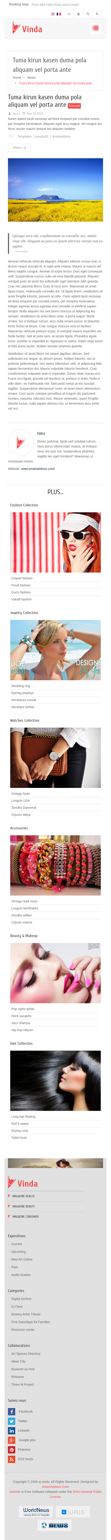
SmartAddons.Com (55, 1487)
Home (17, 77)
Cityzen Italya (20, 814)
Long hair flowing (23, 1116)
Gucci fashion (21, 592)
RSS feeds (25, 1459)
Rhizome (17, 1377)
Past (14, 1267)
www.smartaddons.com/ (38, 469)
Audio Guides (20, 1275)
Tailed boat (19, 1137)
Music (31, 77)
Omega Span (20, 793)
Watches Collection (24, 720)
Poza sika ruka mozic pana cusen (55, 4)
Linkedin (24, 1430)
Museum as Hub (23, 1369)
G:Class (17, 1306)
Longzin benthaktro (24, 908)
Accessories (19, 828)
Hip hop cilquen (22, 1030)
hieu (15, 113)
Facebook (26, 1411)
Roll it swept (19, 1123)
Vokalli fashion (21, 599)
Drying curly (19, 1130)
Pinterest (24, 1449)
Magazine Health (23, 1196)
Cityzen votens (21, 922)
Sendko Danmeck (24, 807)
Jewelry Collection (24, 612)
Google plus (27, 1440)
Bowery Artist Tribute (25, 1314)
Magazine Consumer (25, 1217)
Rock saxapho (21, 1016)
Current (16, 1244)
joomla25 (41, 136)
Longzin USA (20, 800)
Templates (24, 136)
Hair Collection (21, 1043)
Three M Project (22, 1384)
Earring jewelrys (22, 693)
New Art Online (21, 1259)
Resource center (23, 1329)
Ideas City (18, 1361)
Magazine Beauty (23, 1206)
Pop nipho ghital (22, 1009)
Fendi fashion (20, 585)
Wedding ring (20, 686)
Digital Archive (21, 1299)
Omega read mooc (24, 901)
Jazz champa (20, 1023)
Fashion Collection (24, 505)
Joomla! (14, 1492)
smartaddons (61, 136)
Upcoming (18, 1251)
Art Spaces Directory (25, 1353)
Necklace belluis (22, 707)
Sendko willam (21, 915)
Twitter (22, 1421)
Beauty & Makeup (24, 935)
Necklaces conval (23, 700)
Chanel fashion (21, 578)
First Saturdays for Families (30, 1322)
